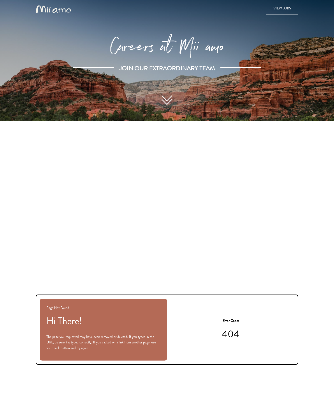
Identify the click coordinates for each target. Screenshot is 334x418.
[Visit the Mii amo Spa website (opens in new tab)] (53, 8)
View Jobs (282, 8)
